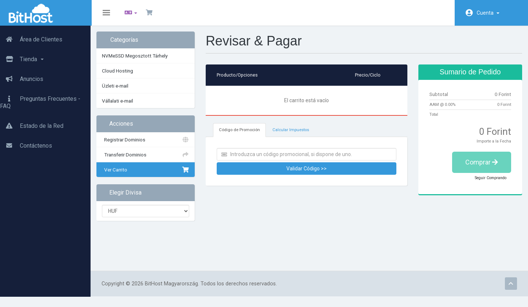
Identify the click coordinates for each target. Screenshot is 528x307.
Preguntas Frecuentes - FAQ (40, 102)
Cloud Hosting (123, 76)
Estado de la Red (31, 125)
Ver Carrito (150, 174)
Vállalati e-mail (123, 106)
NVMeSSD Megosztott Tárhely (141, 61)
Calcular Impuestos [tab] (294, 135)
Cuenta (488, 13)
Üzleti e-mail (121, 91)
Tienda (22, 59)
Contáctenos (26, 145)
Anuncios (21, 78)
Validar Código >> (307, 174)
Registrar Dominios (150, 144)
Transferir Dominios (150, 159)
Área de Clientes (31, 39)
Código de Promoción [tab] (242, 135)
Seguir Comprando (485, 183)
